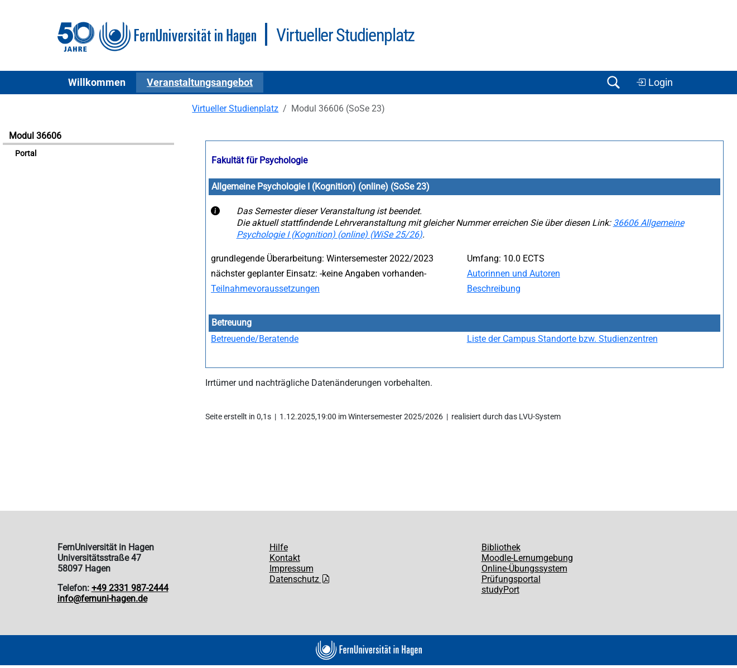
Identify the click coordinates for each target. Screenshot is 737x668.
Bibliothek (501, 547)
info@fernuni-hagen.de (102, 598)
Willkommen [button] (97, 82)
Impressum (291, 568)
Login (654, 82)
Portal (25, 153)
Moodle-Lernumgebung (527, 558)
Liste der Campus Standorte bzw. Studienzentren (562, 338)
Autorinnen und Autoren (513, 273)
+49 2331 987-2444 (129, 588)
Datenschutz (299, 579)
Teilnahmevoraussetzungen (265, 288)
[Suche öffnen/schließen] (614, 82)
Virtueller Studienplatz (235, 108)
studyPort (500, 589)
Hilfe (278, 547)
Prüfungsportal (511, 579)
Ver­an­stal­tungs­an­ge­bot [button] (200, 82)
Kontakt (284, 558)
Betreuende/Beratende (254, 338)
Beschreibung (494, 288)
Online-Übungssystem (524, 568)
